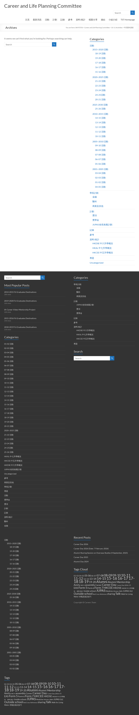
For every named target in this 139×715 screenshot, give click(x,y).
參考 (70, 19)
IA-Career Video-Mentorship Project (19, 309)
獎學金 (95, 220)
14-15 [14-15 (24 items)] (32, 687)
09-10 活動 (100, 145)
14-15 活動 (100, 117)
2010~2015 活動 (100, 114)
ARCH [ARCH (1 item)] (13, 693)
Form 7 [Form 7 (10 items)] (29, 696)
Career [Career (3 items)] (29, 693)
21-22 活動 (100, 81)
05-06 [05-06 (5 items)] (18, 684)
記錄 (62, 19)
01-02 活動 (100, 182)
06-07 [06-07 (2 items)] (24, 684)
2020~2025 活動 (100, 77)
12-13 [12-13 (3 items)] (17, 687)
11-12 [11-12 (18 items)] (9, 687)
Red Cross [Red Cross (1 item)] (26, 702)
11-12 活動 (100, 131)
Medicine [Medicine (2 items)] (39, 699)
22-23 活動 (100, 85)
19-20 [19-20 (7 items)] (23, 690)
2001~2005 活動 (100, 169)
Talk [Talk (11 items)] (48, 702)
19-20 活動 (100, 58)
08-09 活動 (100, 150)
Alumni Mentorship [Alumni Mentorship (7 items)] (49, 690)
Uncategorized (96, 262)
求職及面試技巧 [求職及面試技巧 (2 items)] (16, 705)
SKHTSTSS (79, 28)
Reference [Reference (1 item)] (33, 702)
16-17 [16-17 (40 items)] (53, 686)
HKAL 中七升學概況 (102, 248)
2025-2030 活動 (100, 104)
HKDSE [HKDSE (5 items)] (48, 696)
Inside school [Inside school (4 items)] (20, 699)
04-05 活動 (100, 186)
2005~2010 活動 (100, 141)
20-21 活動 (100, 99)
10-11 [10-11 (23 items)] (56, 683)
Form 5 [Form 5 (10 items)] (13, 696)
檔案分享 (93, 19)
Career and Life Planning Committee (43, 6)
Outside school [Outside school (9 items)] (13, 702)
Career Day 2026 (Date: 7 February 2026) (91, 548)
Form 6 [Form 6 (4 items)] (21, 696)
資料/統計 (80, 19)
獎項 (94, 215)
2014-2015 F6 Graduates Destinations (20, 292)
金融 (94, 196)
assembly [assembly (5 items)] (21, 693)
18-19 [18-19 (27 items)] (14, 690)
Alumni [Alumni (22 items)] (32, 690)
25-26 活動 (100, 108)
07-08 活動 (100, 154)
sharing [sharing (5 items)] (41, 702)
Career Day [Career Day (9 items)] (40, 693)
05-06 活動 (100, 163)
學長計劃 (94, 193)
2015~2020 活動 (100, 49)
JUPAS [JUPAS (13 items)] (31, 699)
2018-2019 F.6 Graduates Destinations (20, 327)
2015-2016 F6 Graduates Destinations (20, 318)
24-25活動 (100, 94)
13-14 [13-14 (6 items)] (23, 687)
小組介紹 (113, 19)
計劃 (55, 19)
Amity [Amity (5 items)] (7, 693)
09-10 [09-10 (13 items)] (47, 684)
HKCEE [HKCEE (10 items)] (38, 696)
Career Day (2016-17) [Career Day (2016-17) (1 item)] (54, 693)
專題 (92, 258)
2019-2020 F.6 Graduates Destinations (20, 301)
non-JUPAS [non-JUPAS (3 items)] (54, 699)
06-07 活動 (100, 159)
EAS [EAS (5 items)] (6, 696)
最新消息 (37, 19)
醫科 (94, 201)
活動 (47, 19)
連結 (103, 19)
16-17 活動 (100, 67)
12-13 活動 (100, 127)
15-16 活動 (100, 71)
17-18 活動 (100, 62)
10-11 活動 (100, 136)
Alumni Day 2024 (81, 561)
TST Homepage (128, 19)
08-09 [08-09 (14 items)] (38, 684)
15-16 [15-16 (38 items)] (42, 686)
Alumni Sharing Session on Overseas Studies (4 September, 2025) (101, 553)
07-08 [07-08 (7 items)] (30, 683)
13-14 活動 (100, 122)
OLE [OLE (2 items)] (61, 699)
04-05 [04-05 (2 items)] (12, 684)
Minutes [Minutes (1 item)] (46, 699)
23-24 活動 (100, 90)
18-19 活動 (100, 53)
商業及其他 (97, 206)
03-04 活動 (100, 173)
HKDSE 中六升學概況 (102, 243)
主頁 (27, 19)
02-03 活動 (100, 177)
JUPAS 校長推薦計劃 (102, 224)
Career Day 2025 (81, 557)
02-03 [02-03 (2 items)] (6, 684)
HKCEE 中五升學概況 (102, 252)
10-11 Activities (116, 28)
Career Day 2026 (81, 544)
